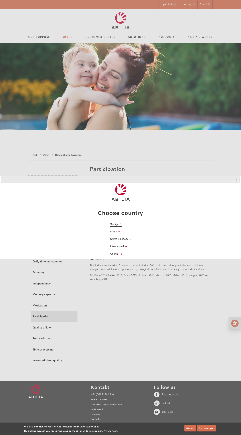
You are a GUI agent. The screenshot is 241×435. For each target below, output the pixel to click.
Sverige (114, 224)
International (117, 246)
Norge (113, 231)
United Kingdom (119, 239)
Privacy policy (110, 432)
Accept (190, 429)
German (114, 253)
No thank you (206, 429)
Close (237, 179)
